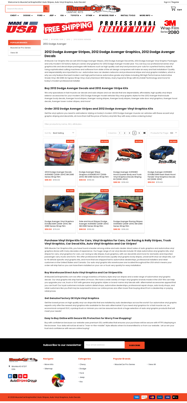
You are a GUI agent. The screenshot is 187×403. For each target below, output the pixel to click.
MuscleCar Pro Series (20, 49)
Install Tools (128, 17)
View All (14, 54)
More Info (146, 17)
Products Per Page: (160, 135)
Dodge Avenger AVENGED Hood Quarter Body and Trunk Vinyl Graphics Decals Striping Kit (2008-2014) (127, 178)
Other (90, 17)
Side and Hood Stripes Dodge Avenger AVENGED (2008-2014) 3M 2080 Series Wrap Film (94, 226)
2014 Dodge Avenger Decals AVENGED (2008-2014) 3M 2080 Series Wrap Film (59, 176)
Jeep (52, 17)
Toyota (76, 17)
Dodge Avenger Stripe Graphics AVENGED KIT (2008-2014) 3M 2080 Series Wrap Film (94, 176)
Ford (41, 17)
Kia (63, 17)
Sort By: (48, 135)
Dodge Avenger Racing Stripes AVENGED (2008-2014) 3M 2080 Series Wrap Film (128, 226)
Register (175, 2)
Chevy (14, 17)
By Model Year (107, 17)
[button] (58, 382)
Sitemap (49, 370)
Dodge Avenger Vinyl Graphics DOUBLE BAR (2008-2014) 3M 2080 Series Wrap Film (59, 226)
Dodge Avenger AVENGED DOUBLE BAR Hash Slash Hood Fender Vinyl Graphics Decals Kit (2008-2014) (161, 178)
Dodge (28, 17)
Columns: (112, 135)
